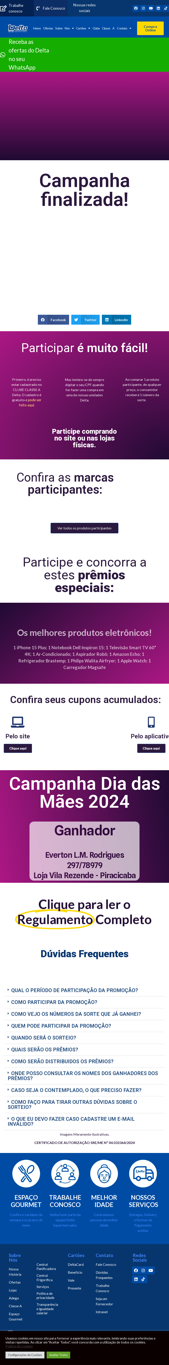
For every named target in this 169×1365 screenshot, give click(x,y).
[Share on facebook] (53, 320)
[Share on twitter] (85, 320)
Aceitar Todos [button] (58, 1355)
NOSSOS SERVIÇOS (143, 1201)
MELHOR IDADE (104, 1201)
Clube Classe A (103, 28)
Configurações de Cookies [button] (25, 1355)
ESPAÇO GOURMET (26, 1201)
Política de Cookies (19, 1346)
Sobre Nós (64, 28)
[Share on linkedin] (116, 320)
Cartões (83, 28)
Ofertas (48, 28)
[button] (150, 28)
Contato (124, 28)
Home (36, 28)
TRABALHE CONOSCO (65, 1201)
